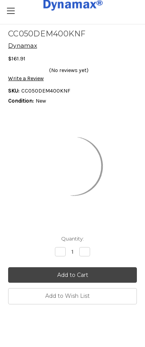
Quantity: (72, 238)
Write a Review (26, 78)
